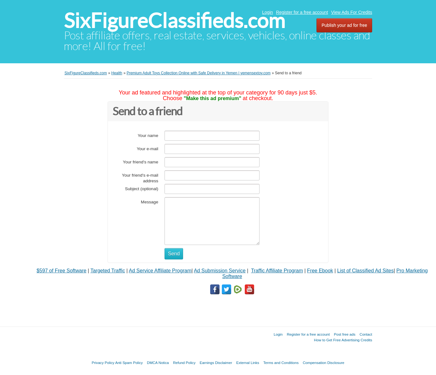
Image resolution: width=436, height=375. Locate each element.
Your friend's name (140, 162)
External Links (247, 363)
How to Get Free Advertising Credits (343, 340)
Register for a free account (302, 12)
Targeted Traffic (107, 270)
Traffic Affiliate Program (277, 270)
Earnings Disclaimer (216, 363)
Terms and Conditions (281, 363)
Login (267, 12)
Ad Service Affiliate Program (160, 270)
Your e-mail (147, 148)
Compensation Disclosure (323, 363)
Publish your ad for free (344, 25)
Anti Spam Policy (129, 363)
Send (174, 253)
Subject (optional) (141, 188)
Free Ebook (320, 270)
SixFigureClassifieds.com (174, 20)
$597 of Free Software (61, 270)
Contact (366, 334)
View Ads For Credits (351, 12)
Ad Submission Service (220, 270)
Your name (148, 135)
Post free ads (344, 334)
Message (149, 202)
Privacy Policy (103, 363)
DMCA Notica (158, 363)
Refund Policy (184, 363)
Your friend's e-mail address (140, 178)
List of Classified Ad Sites (365, 270)
